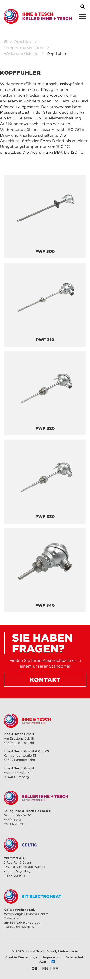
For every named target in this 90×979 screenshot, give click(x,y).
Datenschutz (75, 957)
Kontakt (45, 679)
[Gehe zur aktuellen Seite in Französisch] (56, 968)
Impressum (51, 957)
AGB (42, 961)
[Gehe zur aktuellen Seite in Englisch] (45, 968)
